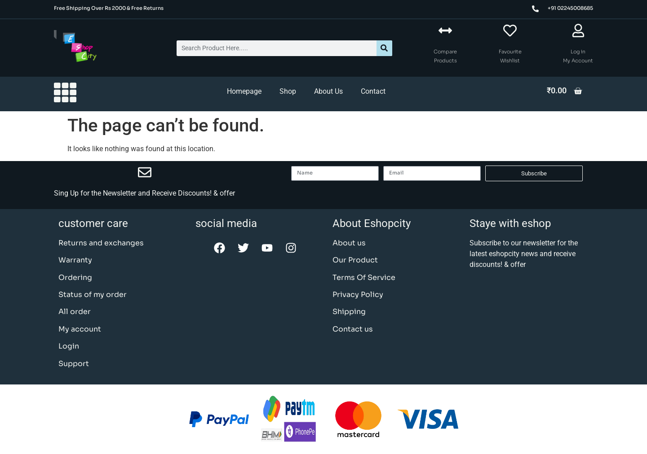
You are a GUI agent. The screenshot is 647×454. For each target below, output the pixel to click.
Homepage (244, 91)
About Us (328, 91)
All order (74, 311)
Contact (373, 91)
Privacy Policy (357, 294)
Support (73, 363)
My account (79, 329)
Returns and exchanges (101, 243)
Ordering (75, 277)
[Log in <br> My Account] (578, 30)
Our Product (355, 260)
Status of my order (92, 294)
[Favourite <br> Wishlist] (510, 30)
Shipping (349, 311)
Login (68, 346)
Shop (287, 91)
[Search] (384, 48)
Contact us (352, 329)
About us (349, 243)
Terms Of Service (363, 277)
